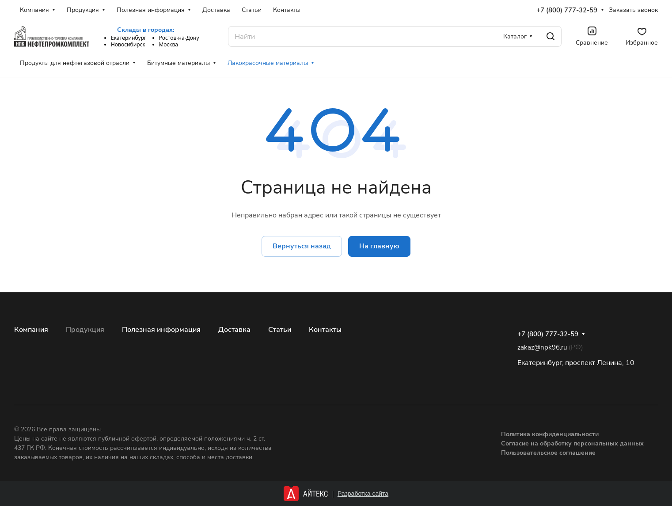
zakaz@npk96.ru (542, 347)
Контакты (325, 330)
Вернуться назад (302, 246)
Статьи (279, 330)
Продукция (85, 330)
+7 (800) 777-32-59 (566, 10)
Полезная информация (161, 330)
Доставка (234, 330)
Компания (31, 330)
